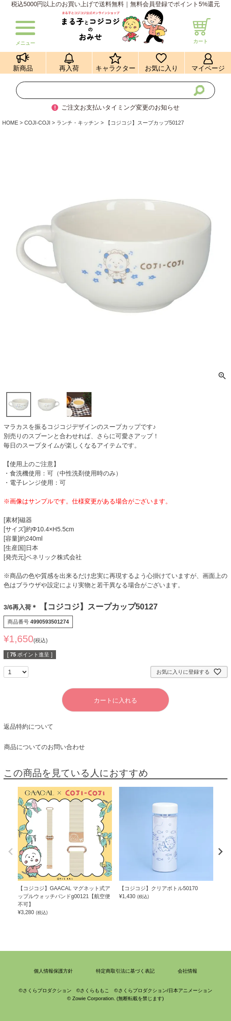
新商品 (23, 68)
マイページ (208, 68)
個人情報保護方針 (53, 971)
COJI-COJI (37, 123)
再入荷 (69, 68)
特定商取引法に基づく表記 (125, 971)
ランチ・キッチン (77, 123)
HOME (10, 123)
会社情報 (187, 971)
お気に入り (161, 68)
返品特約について (28, 726)
